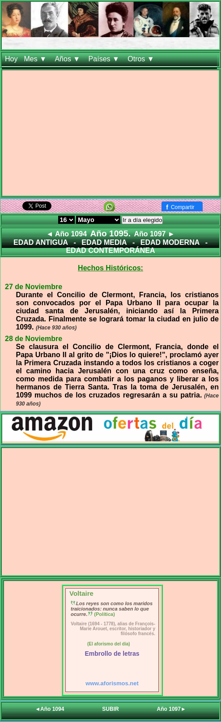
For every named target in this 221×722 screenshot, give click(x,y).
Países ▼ (105, 59)
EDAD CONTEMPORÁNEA (110, 250)
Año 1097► (171, 709)
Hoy (11, 59)
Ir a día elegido (142, 220)
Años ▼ (68, 59)
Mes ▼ (36, 59)
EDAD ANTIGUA (40, 242)
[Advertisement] (110, 133)
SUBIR (110, 709)
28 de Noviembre (33, 338)
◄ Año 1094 (66, 234)
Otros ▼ (142, 59)
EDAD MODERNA (170, 242)
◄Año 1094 (49, 709)
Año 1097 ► (154, 234)
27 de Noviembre (33, 287)
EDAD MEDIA (104, 242)
